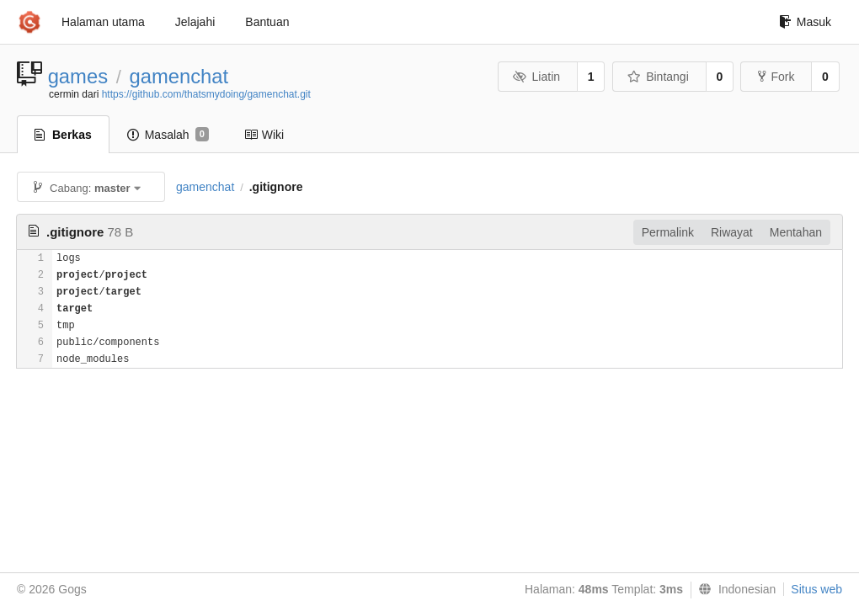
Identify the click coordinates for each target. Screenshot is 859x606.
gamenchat (178, 76)
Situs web (816, 589)
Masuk (805, 22)
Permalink (668, 232)
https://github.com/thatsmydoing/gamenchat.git (206, 94)
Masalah (168, 134)
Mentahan (796, 232)
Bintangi (658, 76)
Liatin (536, 76)
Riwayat (732, 232)
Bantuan (267, 22)
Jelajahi (195, 22)
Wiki (264, 134)
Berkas (63, 134)
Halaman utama (103, 22)
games (78, 76)
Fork (776, 76)
